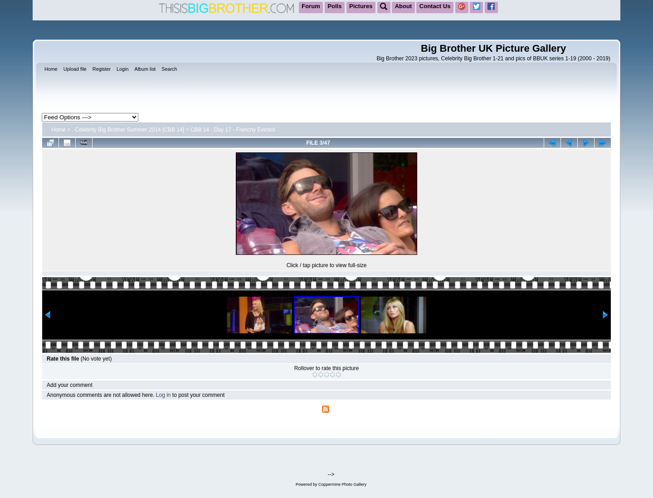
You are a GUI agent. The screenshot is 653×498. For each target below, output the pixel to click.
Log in (163, 395)
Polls (334, 6)
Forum (311, 6)
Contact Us (435, 6)
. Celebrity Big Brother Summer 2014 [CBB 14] (128, 130)
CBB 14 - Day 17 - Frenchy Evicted (232, 130)
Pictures (360, 6)
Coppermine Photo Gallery (342, 484)
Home (58, 130)
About (403, 6)
